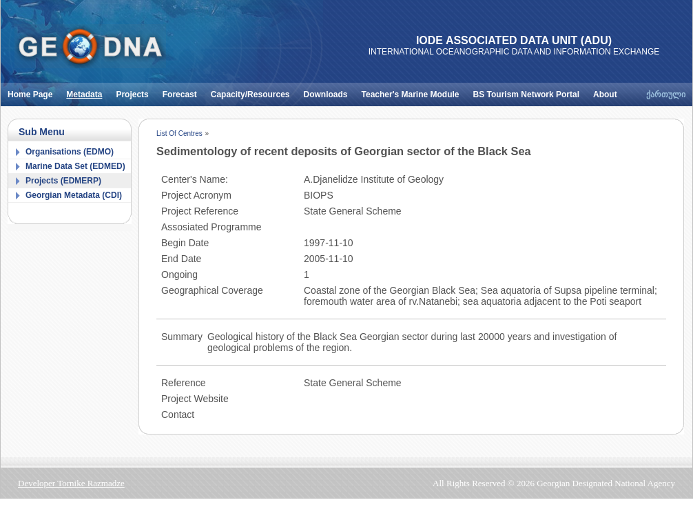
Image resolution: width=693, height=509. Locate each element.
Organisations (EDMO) (69, 152)
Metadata (87, 91)
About (608, 91)
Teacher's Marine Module (414, 91)
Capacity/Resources (254, 91)
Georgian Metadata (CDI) (73, 195)
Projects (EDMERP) (63, 181)
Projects (135, 91)
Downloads (329, 91)
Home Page (33, 91)
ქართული (665, 94)
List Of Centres (179, 133)
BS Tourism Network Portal (529, 91)
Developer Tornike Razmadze (71, 483)
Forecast (183, 91)
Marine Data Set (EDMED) (75, 166)
